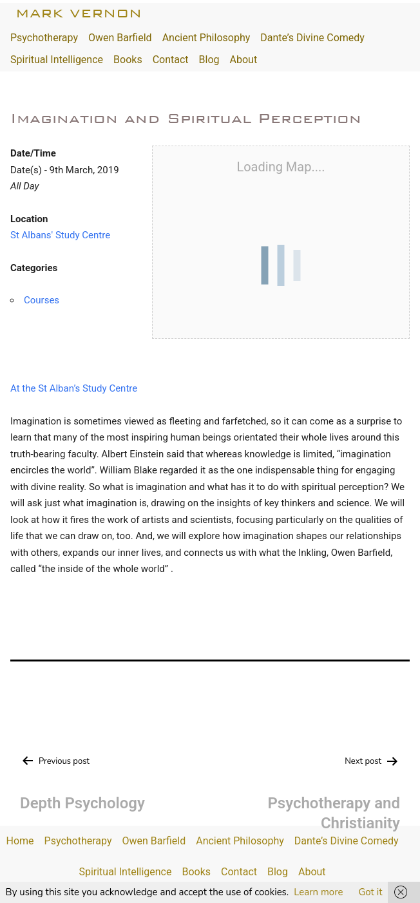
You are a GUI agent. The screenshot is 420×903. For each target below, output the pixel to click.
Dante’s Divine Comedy (312, 38)
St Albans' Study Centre (60, 235)
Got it (370, 892)
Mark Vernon (78, 13)
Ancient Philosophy (206, 38)
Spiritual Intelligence (56, 59)
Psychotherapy (44, 38)
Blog (209, 59)
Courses (41, 300)
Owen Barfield (120, 38)
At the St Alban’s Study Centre (73, 388)
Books (127, 59)
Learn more (318, 892)
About (244, 59)
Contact (171, 59)
